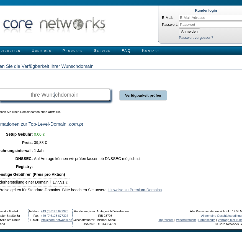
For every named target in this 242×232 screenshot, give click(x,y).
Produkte (73, 50)
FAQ (126, 50)
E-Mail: (167, 18)
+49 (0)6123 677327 (54, 215)
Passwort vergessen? (196, 37)
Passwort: (170, 24)
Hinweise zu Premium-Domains (135, 190)
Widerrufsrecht (186, 219)
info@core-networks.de (56, 219)
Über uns (42, 50)
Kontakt (150, 50)
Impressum (165, 219)
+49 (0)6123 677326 (54, 211)
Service (102, 50)
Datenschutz (206, 219)
